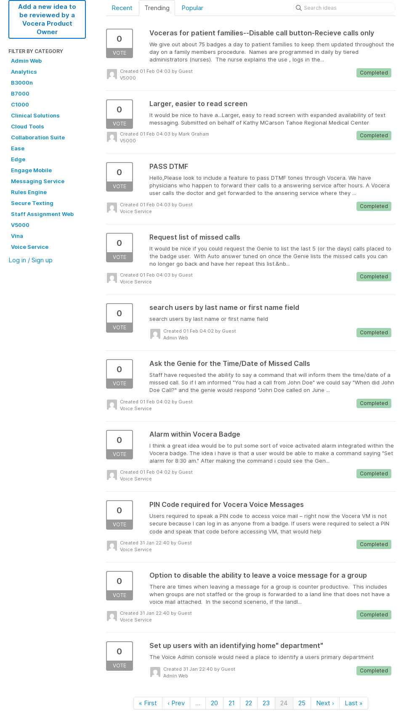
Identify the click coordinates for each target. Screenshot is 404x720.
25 (302, 703)
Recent (122, 8)
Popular (192, 8)
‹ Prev (176, 703)
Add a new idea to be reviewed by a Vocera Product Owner (47, 19)
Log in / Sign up (30, 260)
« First (148, 703)
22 (248, 703)
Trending (157, 8)
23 (266, 703)
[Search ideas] (344, 8)
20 (214, 703)
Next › (325, 703)
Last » (354, 703)
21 (232, 703)
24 (284, 703)
